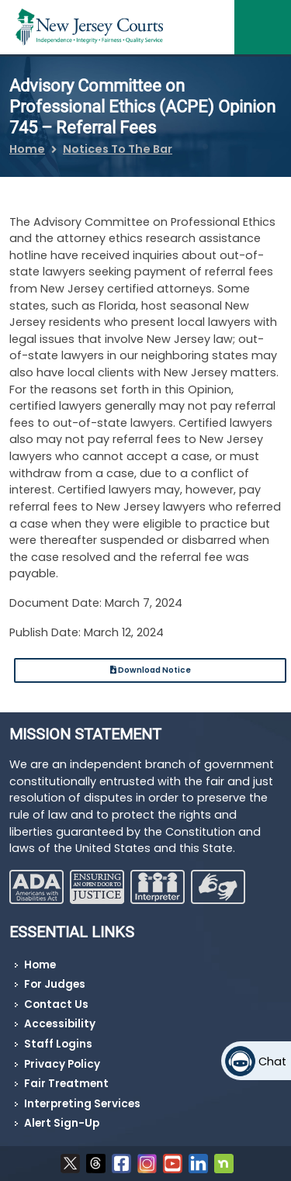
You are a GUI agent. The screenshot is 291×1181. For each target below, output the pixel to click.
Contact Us (56, 1004)
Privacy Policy (62, 1064)
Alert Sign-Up (61, 1123)
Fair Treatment (66, 1083)
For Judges (54, 984)
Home (27, 149)
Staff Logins (58, 1044)
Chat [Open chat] (272, 1061)
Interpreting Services (82, 1103)
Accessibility (59, 1023)
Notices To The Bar (117, 149)
